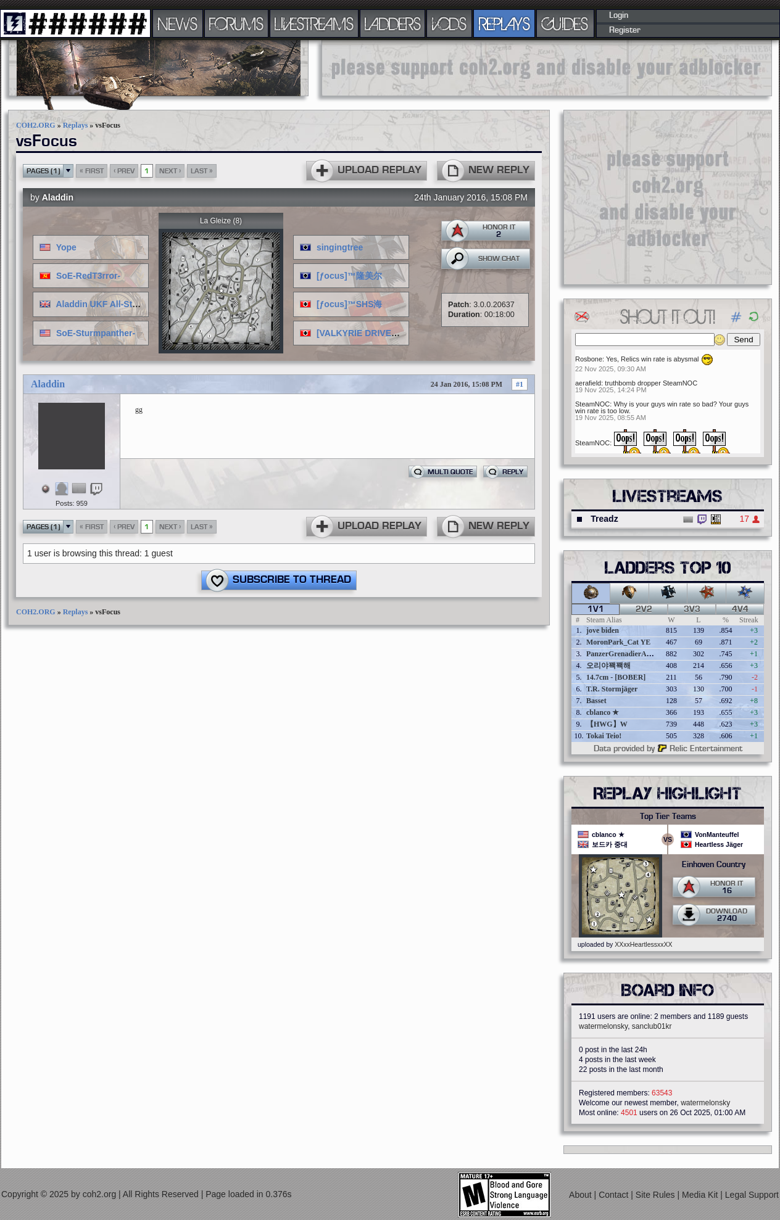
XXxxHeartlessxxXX (643, 944)
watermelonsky (603, 1026)
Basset (596, 700)
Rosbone (588, 359)
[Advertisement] (546, 68)
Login (618, 15)
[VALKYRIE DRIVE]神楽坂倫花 (377, 333)
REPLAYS (504, 23)
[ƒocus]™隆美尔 (349, 276)
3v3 (692, 609)
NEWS (177, 23)
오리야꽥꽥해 (608, 665)
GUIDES (565, 23)
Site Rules (657, 1195)
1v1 (595, 609)
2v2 (644, 609)
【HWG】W (607, 724)
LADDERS (393, 23)
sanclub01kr (652, 1026)
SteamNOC (592, 404)
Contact (615, 1195)
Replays (75, 125)
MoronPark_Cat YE (618, 642)
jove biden (602, 630)
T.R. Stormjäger (611, 689)
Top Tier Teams (668, 816)
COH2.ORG (36, 125)
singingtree (340, 247)
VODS (449, 23)
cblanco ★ (602, 712)
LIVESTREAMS (314, 23)
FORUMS (236, 23)
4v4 (740, 609)
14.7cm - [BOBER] (615, 677)
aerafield (588, 383)
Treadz (604, 519)
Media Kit (701, 1195)
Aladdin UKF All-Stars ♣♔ (108, 304)
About (581, 1195)
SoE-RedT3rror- (88, 276)
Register (625, 30)
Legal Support (752, 1195)
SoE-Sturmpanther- (95, 333)
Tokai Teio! (603, 736)
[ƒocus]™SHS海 (350, 304)
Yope (66, 247)
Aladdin (57, 197)
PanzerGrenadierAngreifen (629, 653)
